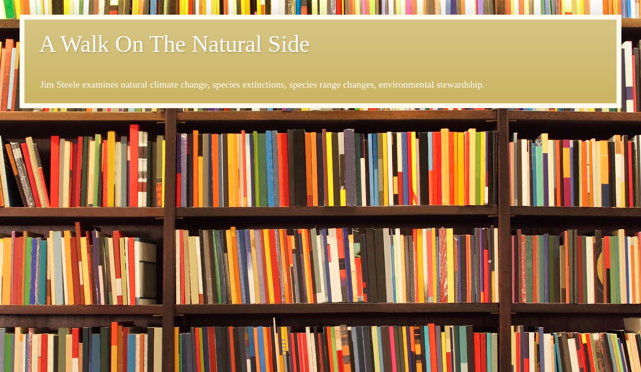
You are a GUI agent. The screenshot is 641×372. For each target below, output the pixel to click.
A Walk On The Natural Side (174, 44)
